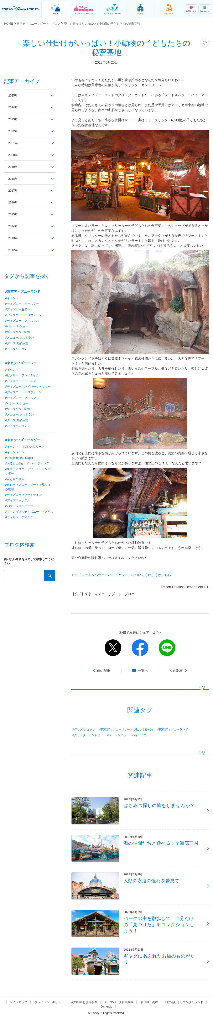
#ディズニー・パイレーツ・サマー (28, 386)
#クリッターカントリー (87, 735)
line (167, 647)
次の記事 (176, 670)
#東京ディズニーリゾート (24, 440)
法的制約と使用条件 (84, 1002)
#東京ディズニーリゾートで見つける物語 (126, 729)
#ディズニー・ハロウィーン (23, 315)
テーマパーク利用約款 (118, 1002)
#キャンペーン (14, 452)
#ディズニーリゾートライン (23, 495)
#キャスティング (38, 463)
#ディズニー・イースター (22, 303)
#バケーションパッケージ (22, 506)
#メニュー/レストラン (19, 337)
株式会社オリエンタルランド (184, 1002)
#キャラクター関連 (17, 332)
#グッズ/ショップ (83, 729)
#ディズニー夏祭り (17, 309)
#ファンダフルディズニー (22, 511)
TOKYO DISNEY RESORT (21, 9)
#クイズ (10, 517)
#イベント (12, 298)
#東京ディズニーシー (21, 363)
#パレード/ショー (16, 326)
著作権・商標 (149, 1002)
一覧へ (143, 670)
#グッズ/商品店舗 (16, 343)
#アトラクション (16, 348)
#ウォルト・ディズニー (35, 517)
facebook (140, 647)
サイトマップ (18, 1002)
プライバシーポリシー (49, 1002)
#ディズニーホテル (17, 500)
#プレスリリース (33, 446)
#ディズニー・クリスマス (22, 320)
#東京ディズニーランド (172, 729)
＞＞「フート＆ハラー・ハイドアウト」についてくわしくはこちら (121, 575)
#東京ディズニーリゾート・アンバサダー (28, 471)
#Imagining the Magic (19, 458)
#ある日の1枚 (14, 463)
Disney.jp (106, 1007)
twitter (113, 647)
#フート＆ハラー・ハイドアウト (128, 735)
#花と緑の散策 (14, 479)
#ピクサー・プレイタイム (22, 375)
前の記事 (103, 670)
